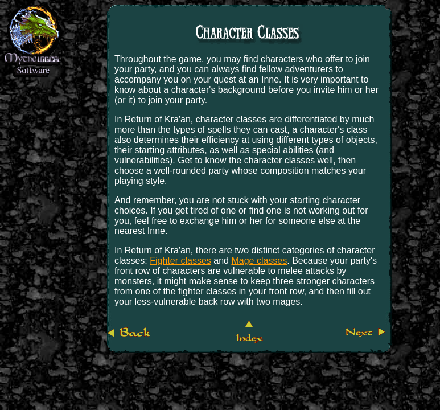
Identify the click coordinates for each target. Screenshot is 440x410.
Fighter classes (180, 260)
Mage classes (259, 260)
